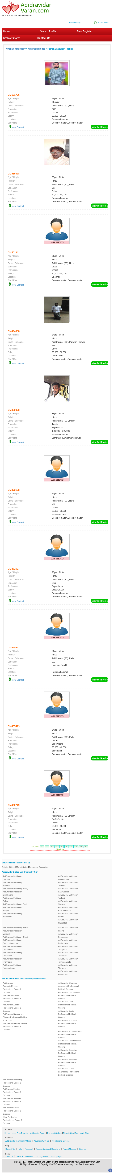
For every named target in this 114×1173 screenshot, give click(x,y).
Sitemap (82, 1149)
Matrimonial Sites (36, 49)
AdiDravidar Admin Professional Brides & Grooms (12, 998)
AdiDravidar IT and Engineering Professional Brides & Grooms (68, 1072)
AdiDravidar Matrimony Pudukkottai (68, 941)
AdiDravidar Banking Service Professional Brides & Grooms (15, 1026)
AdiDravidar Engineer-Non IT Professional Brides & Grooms (70, 1034)
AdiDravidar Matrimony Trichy (15, 889)
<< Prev (35, 846)
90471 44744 (103, 22)
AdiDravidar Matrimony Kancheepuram (68, 908)
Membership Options (61, 1141)
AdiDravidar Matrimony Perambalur (68, 935)
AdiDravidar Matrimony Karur (15, 928)
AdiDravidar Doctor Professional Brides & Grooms (67, 1014)
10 (86, 846)
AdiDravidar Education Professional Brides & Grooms (67, 1023)
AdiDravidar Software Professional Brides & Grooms (12, 1101)
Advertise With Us (41, 1141)
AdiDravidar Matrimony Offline (18, 1141)
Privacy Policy (42, 1157)
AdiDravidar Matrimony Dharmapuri (12, 947)
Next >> (60, 849)
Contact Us (43, 38)
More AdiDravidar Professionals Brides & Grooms (12, 1120)
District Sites (68, 1133)
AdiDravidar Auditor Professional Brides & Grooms (12, 1008)
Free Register (84, 31)
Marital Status (22, 867)
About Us (9, 1157)
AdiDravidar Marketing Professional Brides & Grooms (12, 1083)
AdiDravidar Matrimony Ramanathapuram (12, 941)
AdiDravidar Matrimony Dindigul (12, 932)
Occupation (44, 867)
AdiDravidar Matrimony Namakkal (68, 921)
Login (13, 1133)
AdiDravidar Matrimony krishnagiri (12, 960)
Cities (12, 867)
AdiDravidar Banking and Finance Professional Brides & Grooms (15, 1017)
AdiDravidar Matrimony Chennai (12, 877)
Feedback (29, 1149)
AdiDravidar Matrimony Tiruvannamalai (68, 960)
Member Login (75, 22)
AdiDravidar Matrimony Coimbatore (12, 893)
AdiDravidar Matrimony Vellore (68, 915)
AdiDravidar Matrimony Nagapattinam (12, 966)
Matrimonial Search (37, 1133)
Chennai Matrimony (16, 49)
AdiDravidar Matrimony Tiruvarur (68, 966)
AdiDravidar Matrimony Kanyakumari (68, 890)
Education (33, 867)
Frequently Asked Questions (48, 1149)
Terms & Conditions (24, 1157)
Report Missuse (69, 1149)
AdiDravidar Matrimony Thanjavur (68, 947)
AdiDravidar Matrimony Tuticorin (68, 884)
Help (20, 1149)
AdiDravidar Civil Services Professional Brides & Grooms (69, 995)
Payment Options (54, 1133)
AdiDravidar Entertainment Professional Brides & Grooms (69, 1044)
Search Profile (48, 31)
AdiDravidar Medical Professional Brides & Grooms (12, 1092)
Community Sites (82, 1133)
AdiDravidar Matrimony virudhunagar (68, 877)
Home (6, 31)
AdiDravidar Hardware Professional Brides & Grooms (67, 1062)
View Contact (16, 127)
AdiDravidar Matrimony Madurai (12, 884)
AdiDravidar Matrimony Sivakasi (68, 902)
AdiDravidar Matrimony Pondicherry (68, 972)
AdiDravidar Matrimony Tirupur (12, 908)
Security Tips (55, 1157)
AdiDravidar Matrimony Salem (12, 899)
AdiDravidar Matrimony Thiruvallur (68, 954)
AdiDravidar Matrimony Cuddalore (12, 954)
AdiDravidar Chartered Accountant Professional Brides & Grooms (68, 986)
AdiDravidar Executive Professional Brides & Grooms (67, 1053)
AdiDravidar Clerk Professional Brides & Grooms (67, 1005)
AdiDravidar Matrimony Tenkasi (68, 896)
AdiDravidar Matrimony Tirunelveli (12, 915)
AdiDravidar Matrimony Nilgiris (68, 929)
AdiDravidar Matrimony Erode (15, 904)
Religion (5, 867)
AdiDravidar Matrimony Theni (15, 937)
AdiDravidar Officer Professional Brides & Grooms (12, 1111)
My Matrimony (11, 38)
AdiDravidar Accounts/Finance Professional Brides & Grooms (12, 987)
